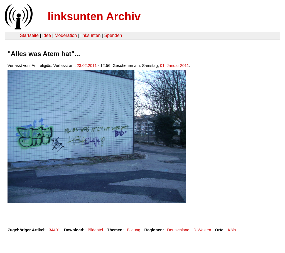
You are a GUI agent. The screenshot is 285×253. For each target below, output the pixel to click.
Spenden (113, 35)
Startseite (29, 35)
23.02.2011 (87, 65)
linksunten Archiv (94, 16)
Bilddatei (95, 230)
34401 (54, 230)
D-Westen (202, 230)
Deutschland (178, 230)
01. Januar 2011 (174, 65)
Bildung (133, 230)
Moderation (66, 35)
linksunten (90, 35)
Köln (232, 230)
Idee (46, 35)
